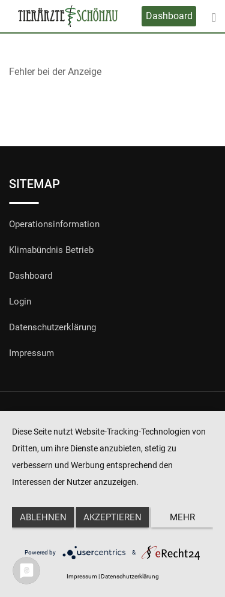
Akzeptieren (112, 517)
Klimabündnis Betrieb (51, 250)
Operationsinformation (54, 224)
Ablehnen (43, 517)
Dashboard (169, 16)
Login (20, 301)
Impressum (31, 353)
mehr (182, 517)
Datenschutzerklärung (52, 327)
